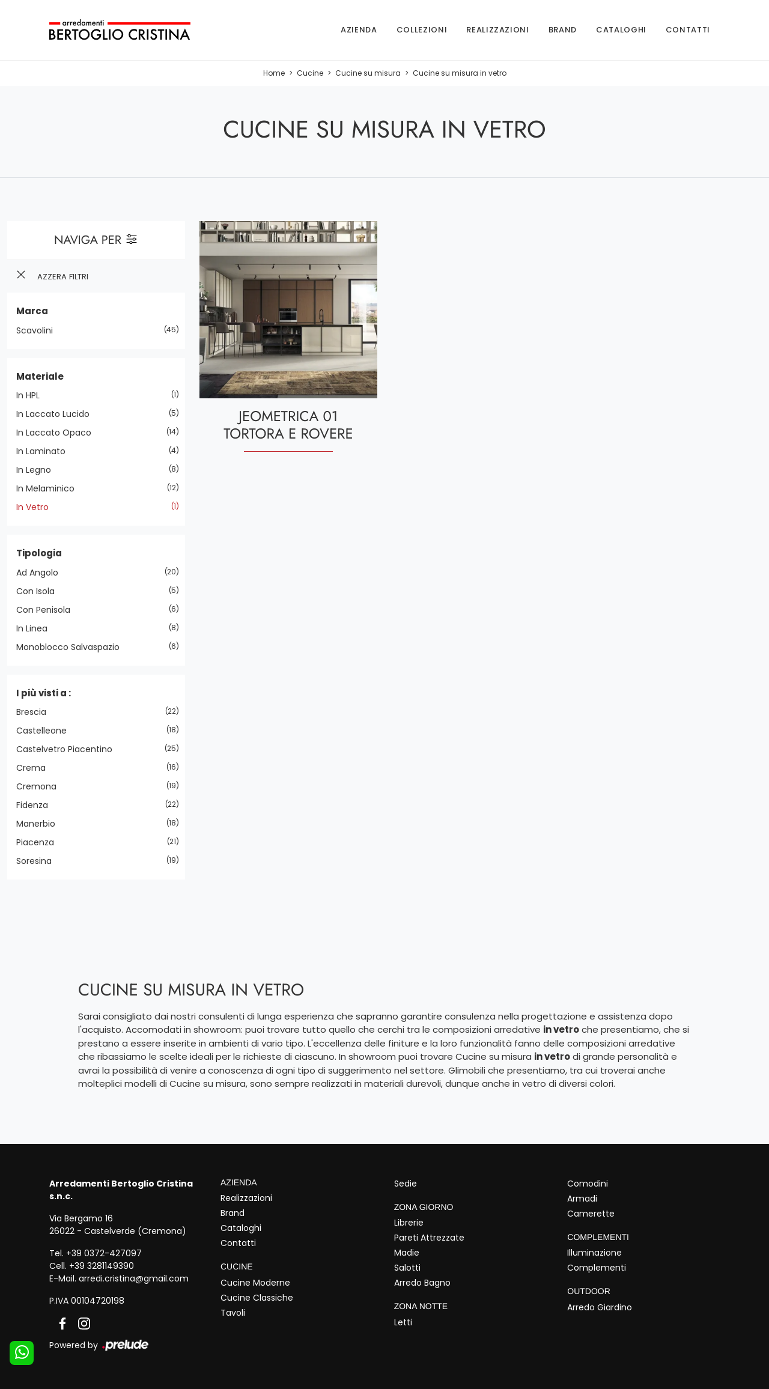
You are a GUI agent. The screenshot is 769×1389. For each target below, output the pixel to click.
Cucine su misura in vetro (459, 73)
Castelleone (46, 731)
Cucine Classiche (256, 1298)
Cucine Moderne (255, 1283)
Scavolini (39, 330)
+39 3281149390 (101, 1266)
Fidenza (36, 805)
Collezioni (422, 29)
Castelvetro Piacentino (68, 749)
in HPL (32, 395)
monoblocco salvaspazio (72, 647)
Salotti (407, 1268)
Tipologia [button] (39, 553)
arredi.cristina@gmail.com (134, 1278)
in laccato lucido (57, 414)
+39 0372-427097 (104, 1253)
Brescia (35, 712)
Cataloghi (621, 29)
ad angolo (41, 573)
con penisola (47, 610)
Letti (403, 1322)
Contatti (688, 29)
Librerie (409, 1223)
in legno (38, 470)
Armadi (582, 1199)
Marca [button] (32, 311)
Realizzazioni (497, 29)
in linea (36, 628)
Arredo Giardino (599, 1307)
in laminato (45, 451)
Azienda (359, 29)
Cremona (40, 786)
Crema (35, 768)
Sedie (405, 1184)
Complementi (596, 1268)
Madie (406, 1253)
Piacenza (39, 842)
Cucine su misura (368, 73)
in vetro (37, 507)
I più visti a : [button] (43, 693)
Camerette (591, 1214)
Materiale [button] (40, 376)
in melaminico (50, 488)
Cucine (310, 73)
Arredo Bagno (422, 1283)
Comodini (587, 1184)
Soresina (38, 861)
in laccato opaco (58, 433)
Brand (563, 29)
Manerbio (40, 824)
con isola (40, 591)
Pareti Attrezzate (429, 1238)
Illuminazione (594, 1253)
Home (274, 73)
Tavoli (232, 1313)
